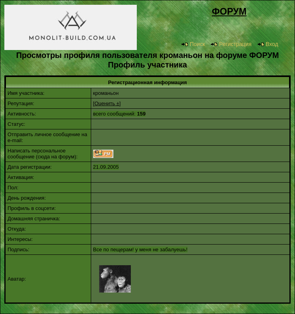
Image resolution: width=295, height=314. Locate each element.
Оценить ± (106, 103)
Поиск (193, 44)
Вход (267, 44)
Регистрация (231, 44)
